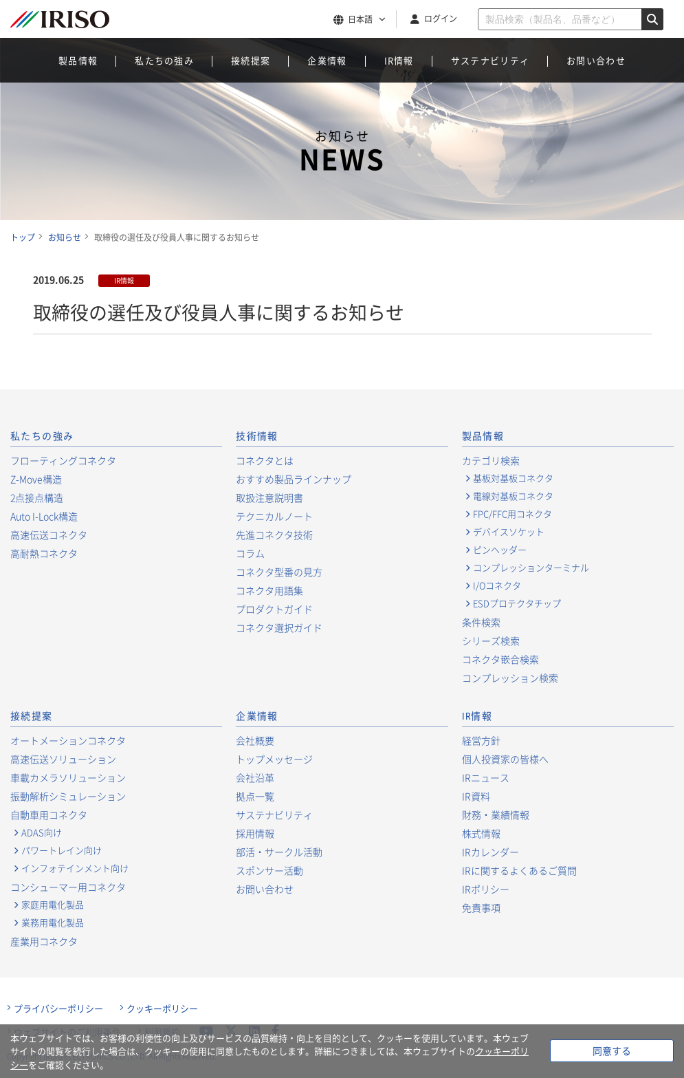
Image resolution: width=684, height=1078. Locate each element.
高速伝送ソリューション (63, 759)
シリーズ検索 (491, 640)
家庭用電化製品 (52, 904)
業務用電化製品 (52, 922)
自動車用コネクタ (48, 814)
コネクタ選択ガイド (279, 627)
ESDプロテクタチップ (517, 603)
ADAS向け (41, 832)
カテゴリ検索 (491, 460)
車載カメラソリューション (68, 777)
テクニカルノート (274, 516)
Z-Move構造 (36, 479)
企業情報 (326, 60)
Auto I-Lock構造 (44, 516)
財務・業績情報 (495, 814)
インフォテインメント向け (75, 868)
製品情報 (78, 60)
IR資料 (476, 796)
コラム (250, 553)
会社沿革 (255, 777)
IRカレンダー (490, 852)
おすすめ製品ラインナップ (293, 479)
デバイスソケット (508, 531)
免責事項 (481, 907)
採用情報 (255, 833)
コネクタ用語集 (269, 590)
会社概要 (255, 740)
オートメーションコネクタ (68, 740)
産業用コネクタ (44, 941)
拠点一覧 (255, 796)
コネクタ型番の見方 (279, 572)
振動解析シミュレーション (68, 796)
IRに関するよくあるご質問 (519, 870)
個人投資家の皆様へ (505, 759)
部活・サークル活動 (279, 852)
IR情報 (399, 60)
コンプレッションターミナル (531, 567)
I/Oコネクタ (497, 585)
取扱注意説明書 (269, 497)
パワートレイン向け (61, 850)
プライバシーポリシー (58, 1008)
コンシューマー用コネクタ (68, 887)
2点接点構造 (36, 497)
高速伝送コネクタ (48, 534)
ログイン (440, 18)
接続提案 (250, 60)
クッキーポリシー (162, 1008)
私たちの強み (164, 60)
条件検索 (481, 622)
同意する (612, 1050)
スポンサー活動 (269, 870)
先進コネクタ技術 (274, 534)
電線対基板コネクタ (513, 496)
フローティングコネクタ (63, 460)
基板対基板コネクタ (513, 478)
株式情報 (481, 833)
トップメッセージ (274, 759)
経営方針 (481, 740)
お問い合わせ (596, 60)
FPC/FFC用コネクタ (512, 513)
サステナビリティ (490, 60)
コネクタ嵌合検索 (500, 659)
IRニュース (485, 777)
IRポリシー (485, 889)
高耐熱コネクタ (44, 553)
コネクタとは (265, 460)
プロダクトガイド (274, 609)
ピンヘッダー (500, 549)
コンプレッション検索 (510, 677)
